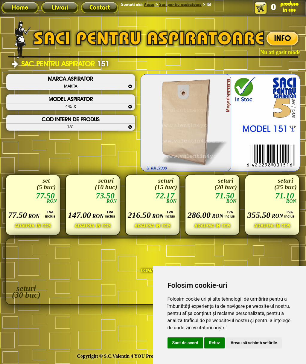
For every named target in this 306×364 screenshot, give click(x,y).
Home (20, 7)
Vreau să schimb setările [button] (254, 342)
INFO (282, 39)
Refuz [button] (214, 342)
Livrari (60, 7)
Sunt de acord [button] (185, 342)
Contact (99, 7)
